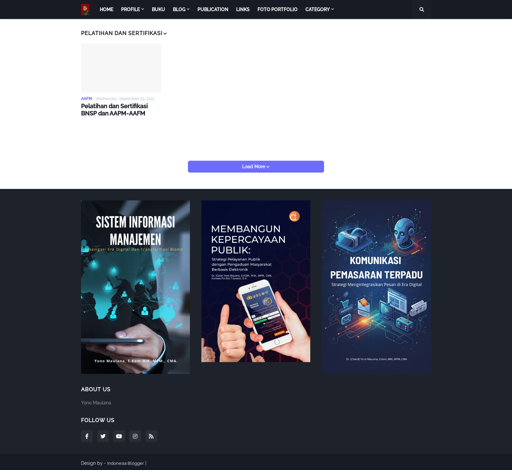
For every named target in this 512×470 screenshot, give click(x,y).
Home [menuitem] (106, 9)
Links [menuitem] (243, 9)
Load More (254, 164)
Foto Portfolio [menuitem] (277, 9)
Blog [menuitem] (179, 9)
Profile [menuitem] (130, 9)
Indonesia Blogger (126, 460)
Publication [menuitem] (212, 9)
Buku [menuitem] (158, 9)
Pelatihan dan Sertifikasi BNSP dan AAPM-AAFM (119, 109)
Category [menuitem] (317, 9)
